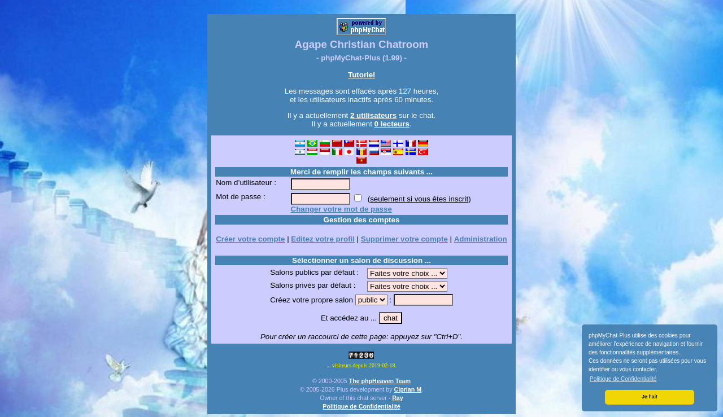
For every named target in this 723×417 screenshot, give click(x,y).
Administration (480, 239)
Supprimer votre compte (404, 239)
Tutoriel (361, 75)
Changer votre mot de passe (341, 209)
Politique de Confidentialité (361, 406)
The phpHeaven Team (380, 381)
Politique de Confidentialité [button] (623, 379)
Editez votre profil (323, 239)
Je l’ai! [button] (649, 397)
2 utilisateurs (373, 115)
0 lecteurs (392, 124)
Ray (397, 397)
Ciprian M (408, 389)
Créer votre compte (250, 239)
